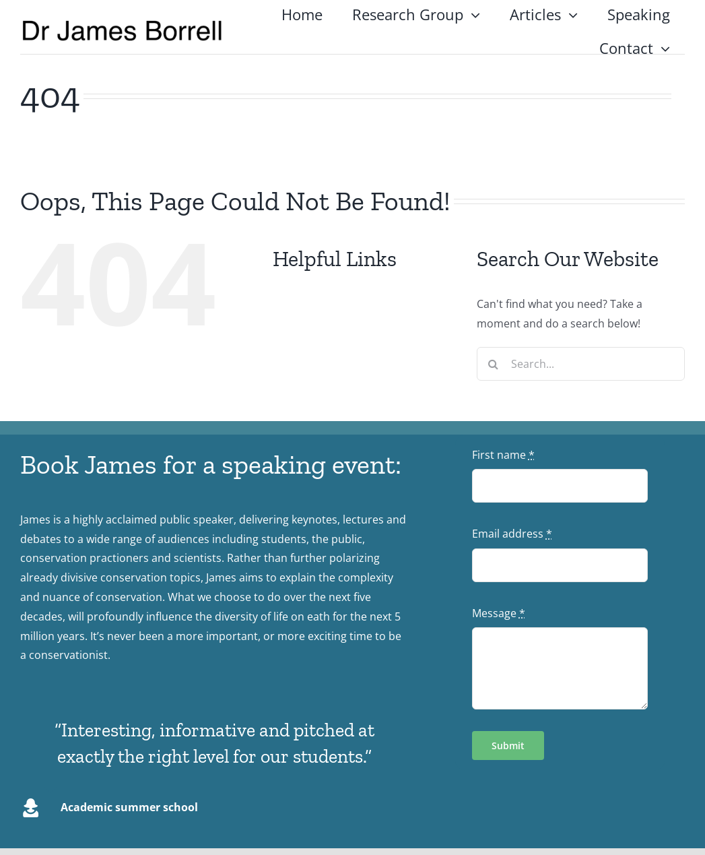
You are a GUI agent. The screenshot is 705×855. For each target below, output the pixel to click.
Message (498, 613)
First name (503, 454)
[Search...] (581, 364)
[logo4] (122, 24)
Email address (512, 533)
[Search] (493, 364)
